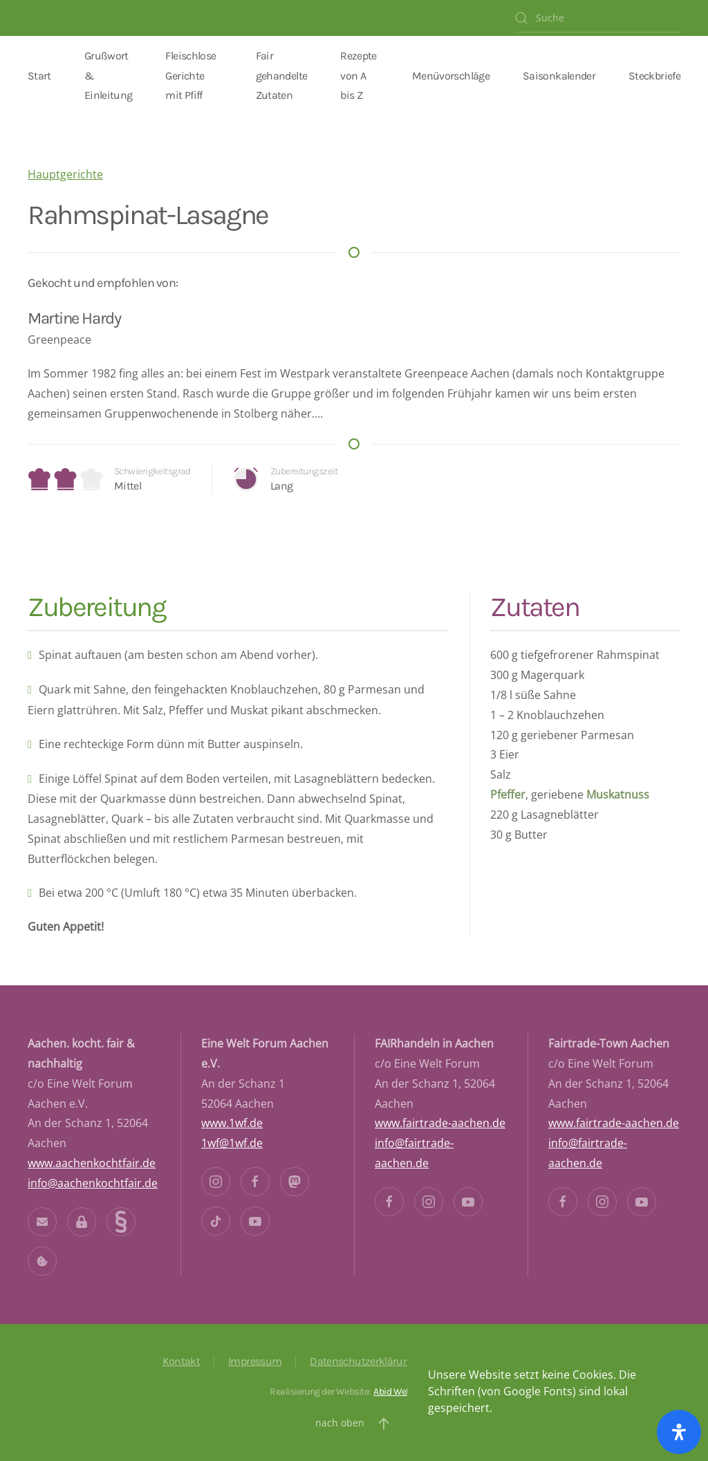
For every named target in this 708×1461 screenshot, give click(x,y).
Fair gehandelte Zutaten (282, 75)
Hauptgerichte (65, 174)
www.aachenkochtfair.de (92, 1163)
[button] (384, 1423)
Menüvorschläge (451, 75)
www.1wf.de (232, 1122)
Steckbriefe (654, 75)
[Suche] (597, 17)
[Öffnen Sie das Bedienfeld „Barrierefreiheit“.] (679, 1432)
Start (39, 75)
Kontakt (181, 1361)
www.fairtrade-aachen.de (440, 1122)
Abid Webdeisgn (405, 1391)
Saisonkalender (559, 75)
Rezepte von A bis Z (358, 75)
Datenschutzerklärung (362, 1361)
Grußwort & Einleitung (108, 75)
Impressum (254, 1361)
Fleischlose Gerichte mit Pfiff (190, 75)
